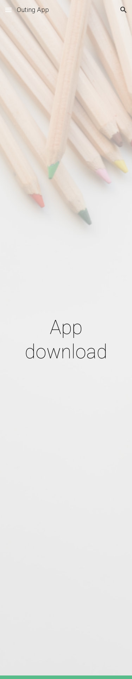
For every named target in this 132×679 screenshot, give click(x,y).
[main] (66, 339)
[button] (8, 9)
